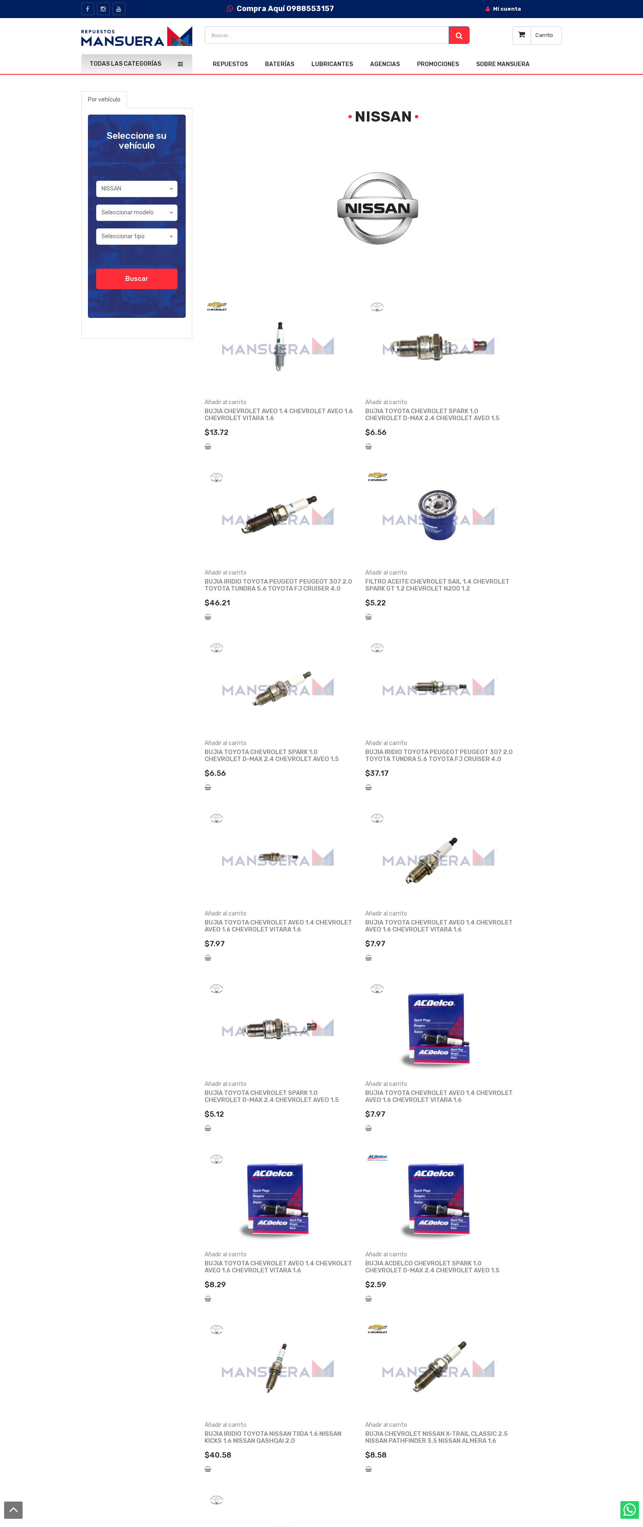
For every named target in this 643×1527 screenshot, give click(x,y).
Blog (251, 1367)
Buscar (136, 279)
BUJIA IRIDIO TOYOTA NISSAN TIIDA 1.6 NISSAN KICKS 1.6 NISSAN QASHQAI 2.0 (256, 1099)
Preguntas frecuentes (275, 1424)
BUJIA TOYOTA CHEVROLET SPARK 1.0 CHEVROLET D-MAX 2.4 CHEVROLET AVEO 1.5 (379, 417)
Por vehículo (104, 99)
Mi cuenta (368, 1367)
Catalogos (259, 1396)
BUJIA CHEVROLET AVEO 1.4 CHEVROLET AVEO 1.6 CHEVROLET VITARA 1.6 (255, 417)
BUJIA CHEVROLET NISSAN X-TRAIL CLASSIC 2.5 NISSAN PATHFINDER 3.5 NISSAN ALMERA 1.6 (382, 1099)
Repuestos (479, 1353)
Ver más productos (383, 1178)
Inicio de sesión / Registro (388, 1353)
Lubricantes (480, 1381)
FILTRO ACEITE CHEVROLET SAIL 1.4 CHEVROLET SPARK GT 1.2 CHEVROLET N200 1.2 (258, 588)
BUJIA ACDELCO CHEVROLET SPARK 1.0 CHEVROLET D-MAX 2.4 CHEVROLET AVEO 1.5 (504, 929)
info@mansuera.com (125, 1394)
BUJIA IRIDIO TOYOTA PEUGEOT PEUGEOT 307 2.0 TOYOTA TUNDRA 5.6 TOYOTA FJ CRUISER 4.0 (503, 417)
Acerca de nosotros (271, 1353)
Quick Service (263, 1381)
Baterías (476, 1367)
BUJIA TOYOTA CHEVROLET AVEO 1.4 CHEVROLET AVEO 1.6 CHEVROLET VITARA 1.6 (259, 758)
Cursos (255, 1410)
